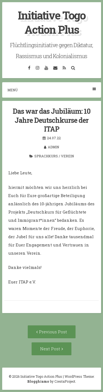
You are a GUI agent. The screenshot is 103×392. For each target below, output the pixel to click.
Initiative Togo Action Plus (51, 22)
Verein (67, 156)
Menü (51, 89)
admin (53, 147)
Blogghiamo (38, 381)
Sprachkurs (46, 156)
